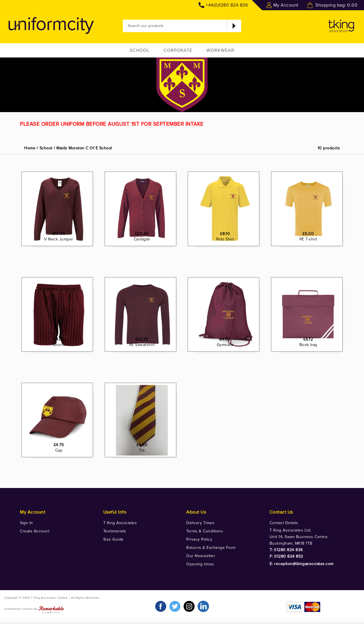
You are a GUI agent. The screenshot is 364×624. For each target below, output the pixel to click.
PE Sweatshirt (145, 369)
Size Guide (113, 539)
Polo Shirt (228, 264)
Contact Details (284, 522)
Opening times (200, 564)
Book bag (311, 369)
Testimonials (114, 531)
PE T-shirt (311, 264)
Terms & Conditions (204, 531)
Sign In (26, 522)
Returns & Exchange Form (211, 547)
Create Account (34, 531)
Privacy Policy (199, 539)
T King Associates (120, 522)
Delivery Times (200, 522)
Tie (145, 475)
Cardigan (144, 264)
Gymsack (227, 369)
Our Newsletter (200, 555)
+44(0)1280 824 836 (227, 5)
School (139, 50)
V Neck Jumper (61, 264)
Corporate (178, 50)
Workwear (220, 50)
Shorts (61, 369)
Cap (61, 475)
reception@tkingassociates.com (304, 563)
